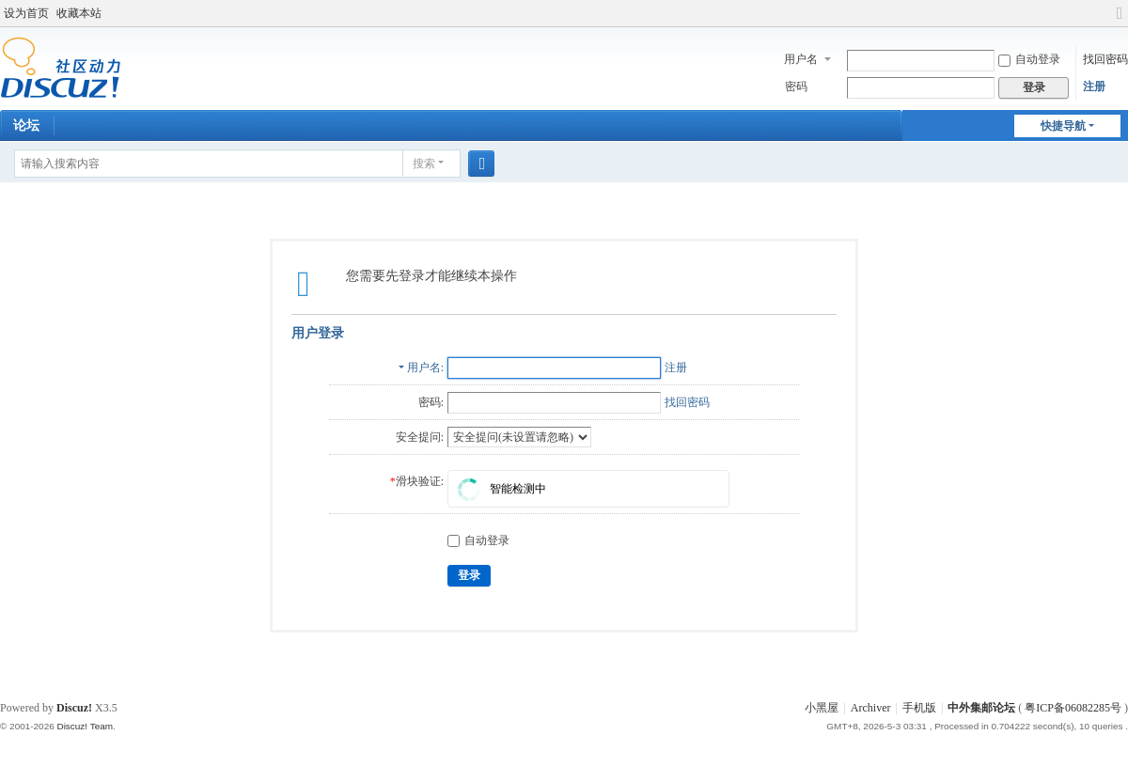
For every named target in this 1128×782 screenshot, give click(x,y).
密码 (796, 86)
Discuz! (74, 707)
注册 (1094, 86)
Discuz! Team (84, 726)
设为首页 (26, 13)
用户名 (801, 59)
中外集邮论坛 (981, 707)
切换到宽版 (1119, 21)
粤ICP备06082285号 (1073, 707)
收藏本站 (79, 13)
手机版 (919, 707)
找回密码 (1105, 59)
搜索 (424, 163)
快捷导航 (1063, 126)
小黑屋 (821, 707)
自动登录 (1029, 59)
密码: (431, 402)
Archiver (871, 707)
